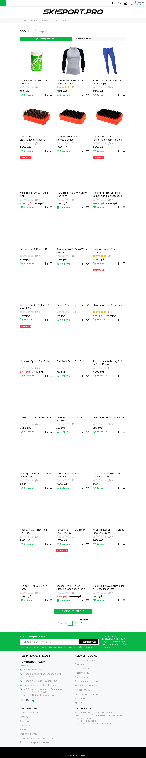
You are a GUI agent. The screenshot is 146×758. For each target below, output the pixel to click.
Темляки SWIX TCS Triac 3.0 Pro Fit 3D (35, 307)
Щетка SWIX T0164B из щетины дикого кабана (32, 138)
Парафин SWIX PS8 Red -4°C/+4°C (69, 419)
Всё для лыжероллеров (87, 694)
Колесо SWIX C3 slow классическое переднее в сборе (70, 587)
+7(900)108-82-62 (32, 662)
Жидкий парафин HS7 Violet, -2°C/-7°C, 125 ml (108, 531)
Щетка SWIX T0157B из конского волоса (69, 138)
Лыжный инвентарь (85, 660)
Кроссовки (80, 698)
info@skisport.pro (33, 669)
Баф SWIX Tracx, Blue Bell (70, 361)
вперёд (84, 621)
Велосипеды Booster (86, 685)
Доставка (25, 721)
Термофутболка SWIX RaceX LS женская (35, 475)
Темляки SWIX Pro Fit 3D (33, 249)
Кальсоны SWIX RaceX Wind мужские (71, 250)
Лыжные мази (82, 668)
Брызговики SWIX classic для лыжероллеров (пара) (108, 587)
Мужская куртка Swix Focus (108, 305)
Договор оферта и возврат (34, 742)
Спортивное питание (86, 681)
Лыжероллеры (82, 689)
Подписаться (89, 641)
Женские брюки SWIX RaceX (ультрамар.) (109, 82)
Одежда (79, 664)
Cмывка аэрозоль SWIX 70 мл (109, 417)
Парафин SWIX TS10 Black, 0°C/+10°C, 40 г (70, 531)
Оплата (24, 717)
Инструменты (82, 673)
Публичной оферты (87, 647)
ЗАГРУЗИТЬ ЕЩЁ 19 (73, 611)
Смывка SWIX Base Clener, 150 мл (72, 307)
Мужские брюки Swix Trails (34, 361)
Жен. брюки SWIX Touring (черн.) (34, 194)
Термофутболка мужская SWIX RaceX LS (70, 82)
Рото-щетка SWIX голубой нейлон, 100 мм (107, 363)
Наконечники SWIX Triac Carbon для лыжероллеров (107, 194)
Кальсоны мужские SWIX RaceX (33, 587)
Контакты (25, 725)
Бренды (79, 702)
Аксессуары (81, 677)
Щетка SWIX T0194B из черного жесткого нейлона (107, 138)
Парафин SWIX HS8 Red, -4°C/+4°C (33, 531)
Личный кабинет (29, 729)
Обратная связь (28, 734)
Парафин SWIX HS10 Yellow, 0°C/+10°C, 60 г (108, 475)
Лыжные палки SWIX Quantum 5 (104, 250)
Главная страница (29, 712)
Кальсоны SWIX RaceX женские (68, 475)
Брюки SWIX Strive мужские (35, 417)
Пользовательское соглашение (37, 738)
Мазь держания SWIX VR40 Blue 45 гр (71, 194)
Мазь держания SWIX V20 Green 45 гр (34, 82)
